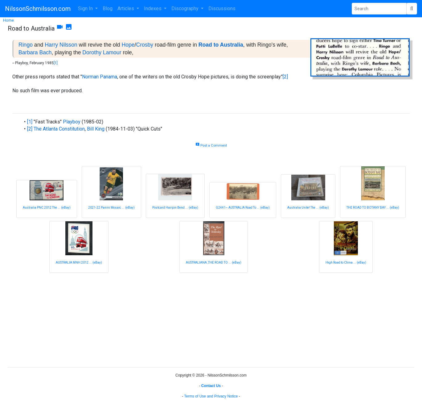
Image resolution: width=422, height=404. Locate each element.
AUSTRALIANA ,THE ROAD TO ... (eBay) (213, 262)
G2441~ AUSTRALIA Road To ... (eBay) (243, 207)
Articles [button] (126, 8)
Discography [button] (185, 8)
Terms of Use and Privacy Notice (211, 396)
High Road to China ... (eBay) (346, 262)
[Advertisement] (193, 319)
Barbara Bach (35, 52)
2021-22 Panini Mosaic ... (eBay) (111, 207)
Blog (108, 8)
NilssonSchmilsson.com (38, 8)
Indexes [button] (153, 8)
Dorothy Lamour (101, 52)
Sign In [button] (86, 8)
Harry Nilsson (61, 45)
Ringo (25, 45)
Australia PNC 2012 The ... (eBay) (47, 207)
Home (8, 20)
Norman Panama (99, 77)
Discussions (222, 8)
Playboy (71, 122)
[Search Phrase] (379, 9)
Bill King (95, 129)
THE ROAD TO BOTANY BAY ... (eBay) (372, 207)
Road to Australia (221, 45)
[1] (56, 63)
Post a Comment (211, 146)
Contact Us (211, 386)
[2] (285, 77)
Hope (127, 45)
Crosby (144, 45)
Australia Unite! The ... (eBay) (308, 207)
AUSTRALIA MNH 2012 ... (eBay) (79, 262)
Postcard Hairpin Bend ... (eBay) (175, 207)
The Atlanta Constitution (59, 129)
